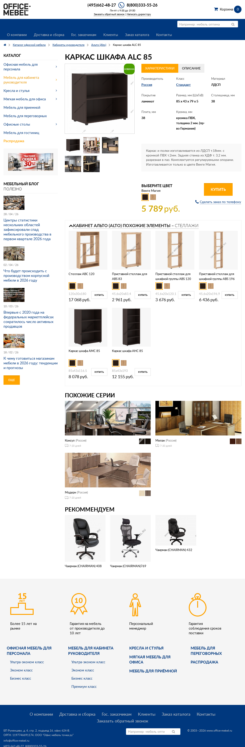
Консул (70, 440)
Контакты (164, 34)
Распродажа (14, 140)
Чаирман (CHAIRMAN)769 (128, 566)
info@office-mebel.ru (16, 741)
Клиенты (110, 34)
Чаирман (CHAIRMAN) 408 (83, 566)
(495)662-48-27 (102, 5)
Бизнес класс (20, 678)
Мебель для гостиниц (21, 132)
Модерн (70, 492)
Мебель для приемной (22, 107)
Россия (146, 84)
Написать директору (139, 14)
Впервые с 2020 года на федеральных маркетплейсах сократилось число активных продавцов (29, 319)
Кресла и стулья (16, 90)
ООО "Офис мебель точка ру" (54, 735)
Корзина (231, 9)
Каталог (12, 55)
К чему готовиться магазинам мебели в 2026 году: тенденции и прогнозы (31, 363)
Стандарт (183, 84)
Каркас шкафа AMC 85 (84, 351)
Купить (218, 189)
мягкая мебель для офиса (150, 659)
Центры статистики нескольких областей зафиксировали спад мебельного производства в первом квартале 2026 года (27, 229)
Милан (160, 440)
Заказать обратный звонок (109, 14)
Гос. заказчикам (83, 34)
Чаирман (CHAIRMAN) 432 (173, 550)
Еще (11, 380)
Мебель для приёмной (153, 671)
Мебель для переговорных (25, 115)
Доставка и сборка (49, 34)
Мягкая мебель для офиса (25, 99)
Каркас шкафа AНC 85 (127, 351)
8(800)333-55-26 (142, 5)
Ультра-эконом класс (27, 662)
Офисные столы (17, 124)
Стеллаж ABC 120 (81, 274)
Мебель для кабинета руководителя (21, 79)
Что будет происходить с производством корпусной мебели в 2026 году (26, 275)
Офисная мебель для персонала (21, 66)
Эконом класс (21, 670)
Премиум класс (84, 686)
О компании (17, 34)
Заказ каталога (137, 34)
